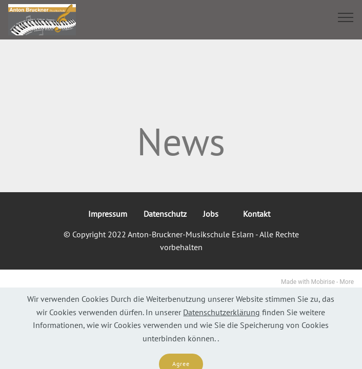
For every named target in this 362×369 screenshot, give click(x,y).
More (346, 281)
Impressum (107, 214)
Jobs (215, 214)
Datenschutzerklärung (221, 319)
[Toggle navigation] (346, 17)
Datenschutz (165, 214)
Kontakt (258, 214)
